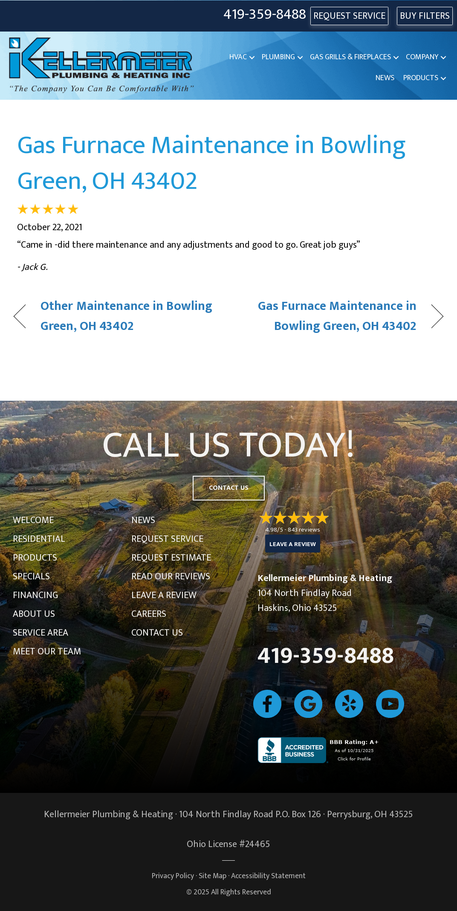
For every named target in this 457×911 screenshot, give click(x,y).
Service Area (40, 633)
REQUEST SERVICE (349, 16)
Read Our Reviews (170, 576)
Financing (35, 595)
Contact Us (157, 633)
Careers (148, 614)
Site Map (212, 876)
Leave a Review (164, 595)
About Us (34, 614)
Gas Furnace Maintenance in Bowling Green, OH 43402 (211, 163)
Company (422, 57)
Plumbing (278, 57)
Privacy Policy (173, 876)
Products (420, 78)
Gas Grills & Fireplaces (350, 57)
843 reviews (304, 529)
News (385, 78)
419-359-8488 (264, 15)
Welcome (33, 520)
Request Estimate (171, 558)
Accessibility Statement (268, 876)
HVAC (238, 57)
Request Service (167, 539)
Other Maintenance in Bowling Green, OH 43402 (126, 316)
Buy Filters (425, 16)
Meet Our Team (47, 651)
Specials (31, 576)
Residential (39, 539)
